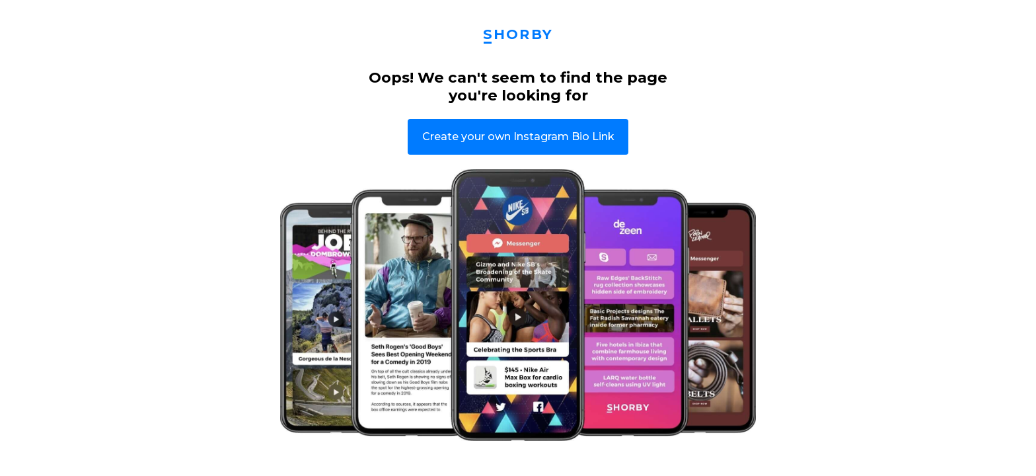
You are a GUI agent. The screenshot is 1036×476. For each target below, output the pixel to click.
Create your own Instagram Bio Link (518, 136)
